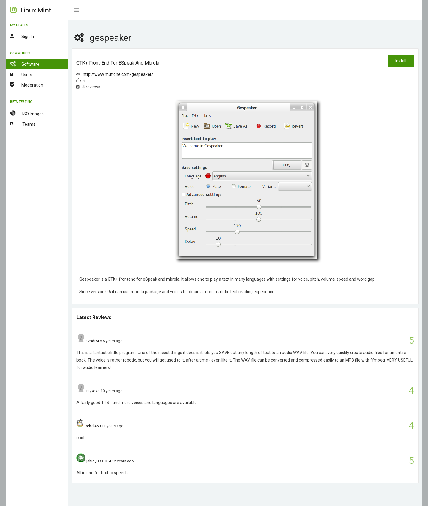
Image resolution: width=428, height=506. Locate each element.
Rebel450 (93, 426)
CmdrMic (94, 341)
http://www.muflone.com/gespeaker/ (118, 74)
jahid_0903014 (98, 461)
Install (400, 61)
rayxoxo (93, 391)
